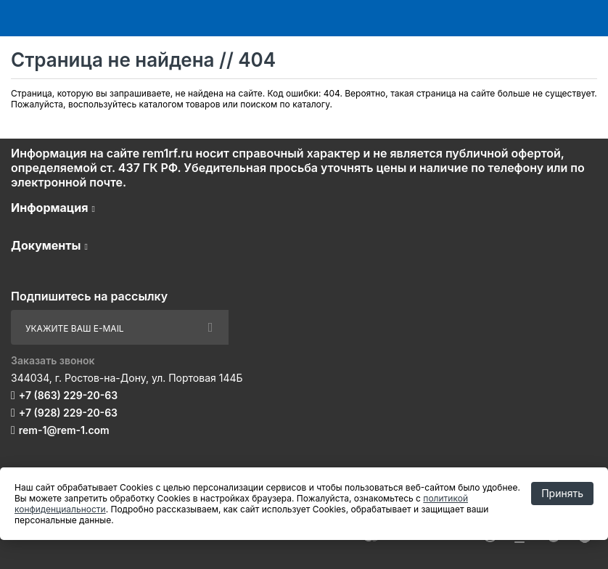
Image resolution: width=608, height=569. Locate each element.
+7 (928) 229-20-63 (68, 412)
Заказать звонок (53, 360)
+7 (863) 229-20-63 (68, 395)
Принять (562, 493)
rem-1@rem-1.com (64, 430)
